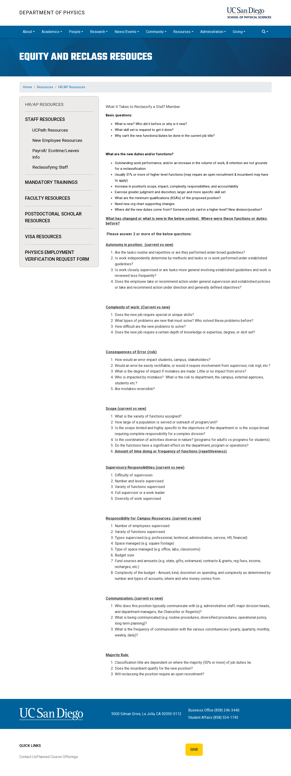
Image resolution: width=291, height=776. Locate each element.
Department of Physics (52, 12)
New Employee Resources (57, 140)
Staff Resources (45, 119)
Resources (45, 87)
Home (27, 87)
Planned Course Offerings (57, 757)
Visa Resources (43, 236)
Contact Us (28, 757)
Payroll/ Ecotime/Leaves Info (55, 154)
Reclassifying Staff (50, 167)
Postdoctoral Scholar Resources (53, 217)
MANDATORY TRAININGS (51, 182)
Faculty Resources (47, 198)
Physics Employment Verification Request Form (57, 256)
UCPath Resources (50, 130)
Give (194, 749)
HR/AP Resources (71, 87)
